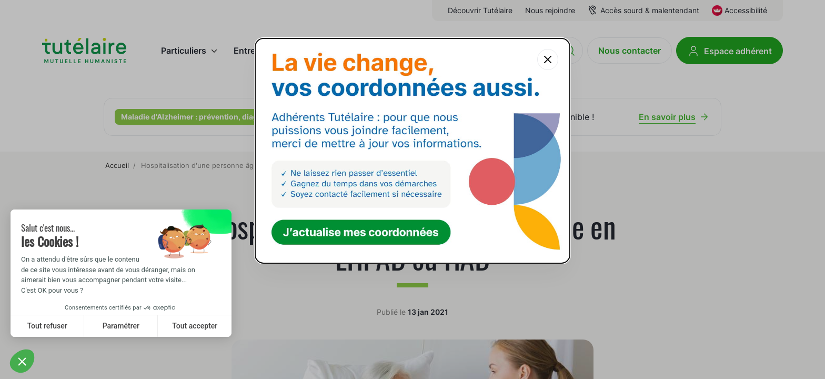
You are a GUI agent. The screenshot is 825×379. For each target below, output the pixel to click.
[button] (22, 361)
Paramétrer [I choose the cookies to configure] (121, 326)
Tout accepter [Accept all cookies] (194, 326)
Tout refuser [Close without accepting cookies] (47, 326)
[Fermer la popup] (547, 59)
